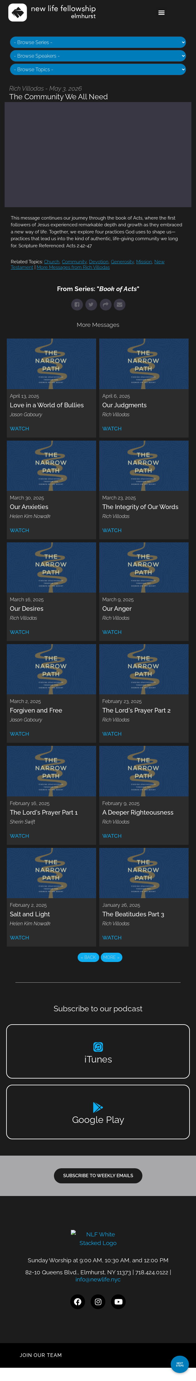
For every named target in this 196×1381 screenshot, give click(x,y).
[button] (162, 12)
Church (51, 262)
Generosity (122, 262)
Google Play (98, 1119)
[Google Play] (98, 1107)
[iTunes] (98, 1047)
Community (74, 262)
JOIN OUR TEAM (41, 1368)
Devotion (98, 262)
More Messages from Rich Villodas (73, 267)
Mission (144, 262)
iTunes (98, 1059)
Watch (19, 428)
